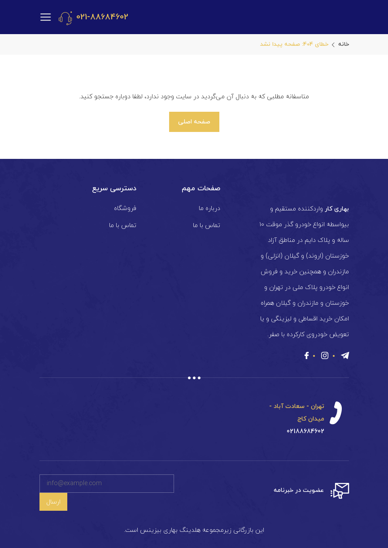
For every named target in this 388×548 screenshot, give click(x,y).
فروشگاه (125, 208)
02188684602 (305, 431)
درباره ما (209, 208)
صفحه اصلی (194, 122)
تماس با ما (206, 225)
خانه (343, 44)
